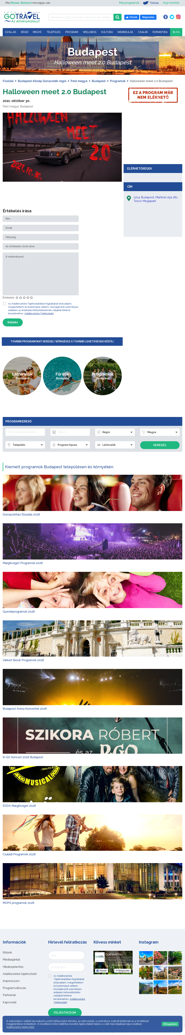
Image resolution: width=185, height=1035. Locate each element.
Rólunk (7, 952)
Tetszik (101, 970)
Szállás (10, 32)
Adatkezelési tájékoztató (20, 973)
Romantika (160, 32)
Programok (118, 81)
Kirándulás (125, 32)
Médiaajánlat (11, 959)
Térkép (150, 3)
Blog (176, 32)
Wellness (89, 32)
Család (143, 32)
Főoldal (8, 81)
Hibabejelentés (13, 966)
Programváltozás (14, 988)
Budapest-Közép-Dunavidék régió (42, 81)
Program (71, 32)
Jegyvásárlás (171, 3)
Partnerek (9, 995)
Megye (37, 32)
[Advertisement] (153, 135)
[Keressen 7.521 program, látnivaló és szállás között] (81, 17)
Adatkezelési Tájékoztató (39, 313)
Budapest (99, 81)
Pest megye (79, 81)
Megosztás (123, 970)
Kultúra (107, 32)
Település (53, 32)
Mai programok (129, 3)
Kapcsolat (9, 1002)
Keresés (159, 445)
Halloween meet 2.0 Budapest (55, 91)
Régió (25, 32)
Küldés (13, 322)
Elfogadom (170, 1024)
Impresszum (11, 980)
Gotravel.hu (113, 954)
